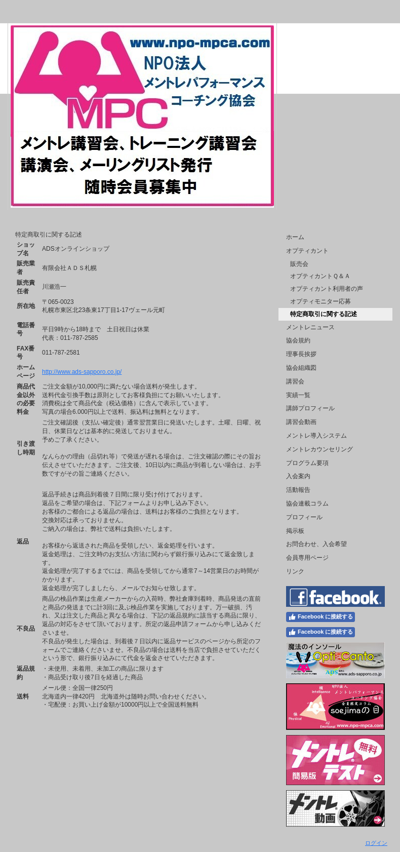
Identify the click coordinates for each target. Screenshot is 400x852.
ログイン (376, 843)
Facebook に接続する (320, 617)
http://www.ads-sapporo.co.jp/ (82, 371)
